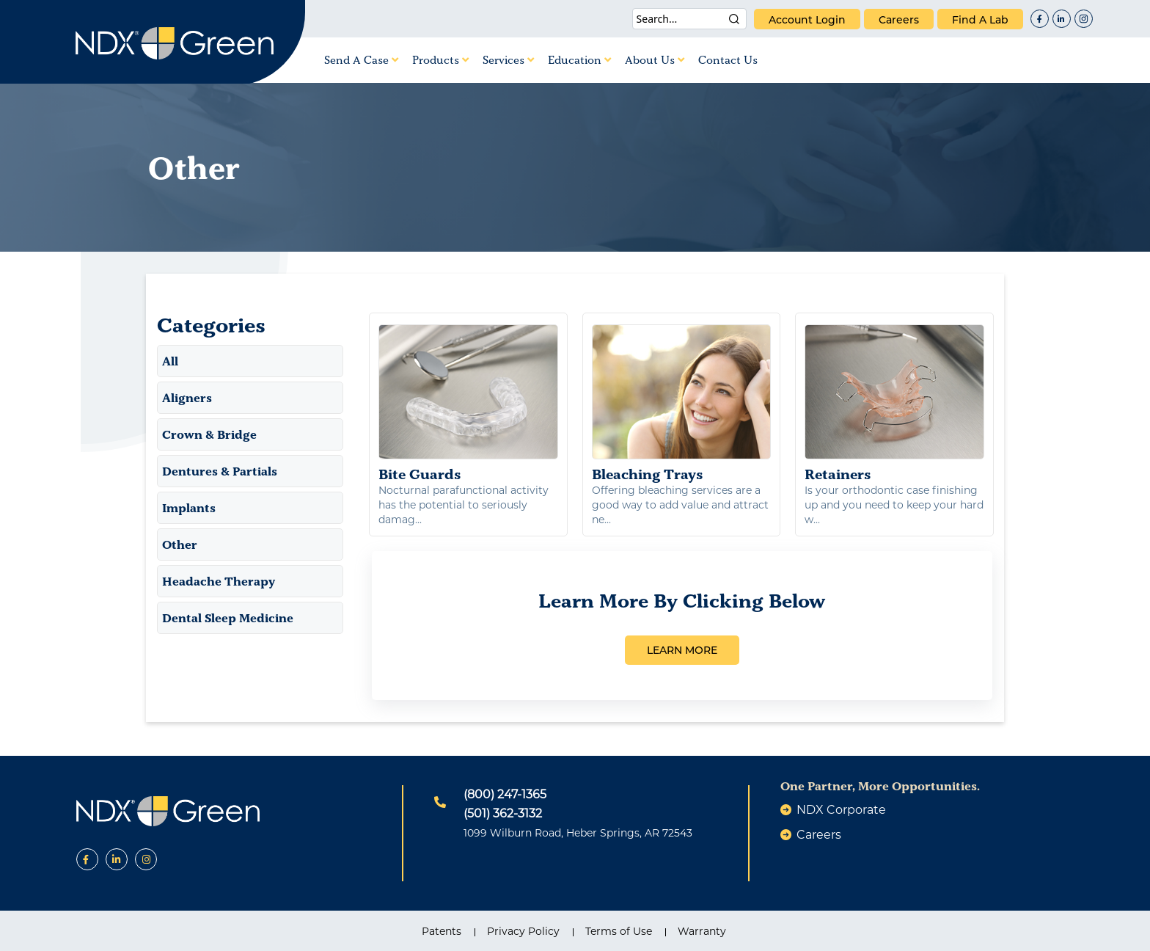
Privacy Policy (523, 931)
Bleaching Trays (682, 403)
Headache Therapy (218, 581)
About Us (654, 60)
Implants (189, 507)
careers (899, 19)
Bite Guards (468, 403)
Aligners (187, 397)
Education (579, 60)
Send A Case (361, 60)
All (170, 361)
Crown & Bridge (209, 434)
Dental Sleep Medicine (227, 618)
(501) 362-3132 (503, 813)
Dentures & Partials (219, 471)
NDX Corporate (841, 810)
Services (508, 60)
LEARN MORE (682, 650)
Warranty (702, 931)
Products (440, 60)
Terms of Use (618, 931)
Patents (441, 931)
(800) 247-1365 (505, 794)
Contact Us (728, 60)
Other (179, 544)
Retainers (894, 403)
